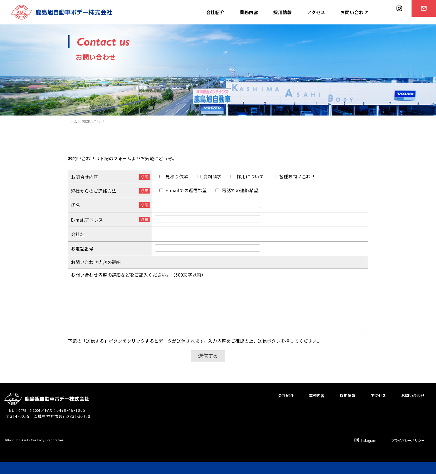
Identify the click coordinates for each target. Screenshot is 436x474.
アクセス (316, 12)
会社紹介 (215, 12)
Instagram (357, 440)
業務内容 (249, 12)
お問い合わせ (354, 12)
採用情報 (282, 12)
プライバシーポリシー (404, 440)
